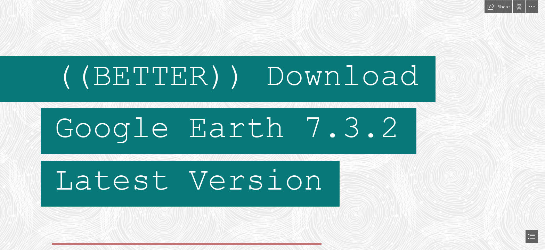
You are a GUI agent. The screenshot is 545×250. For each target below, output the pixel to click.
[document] (272, 125)
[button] (498, 6)
